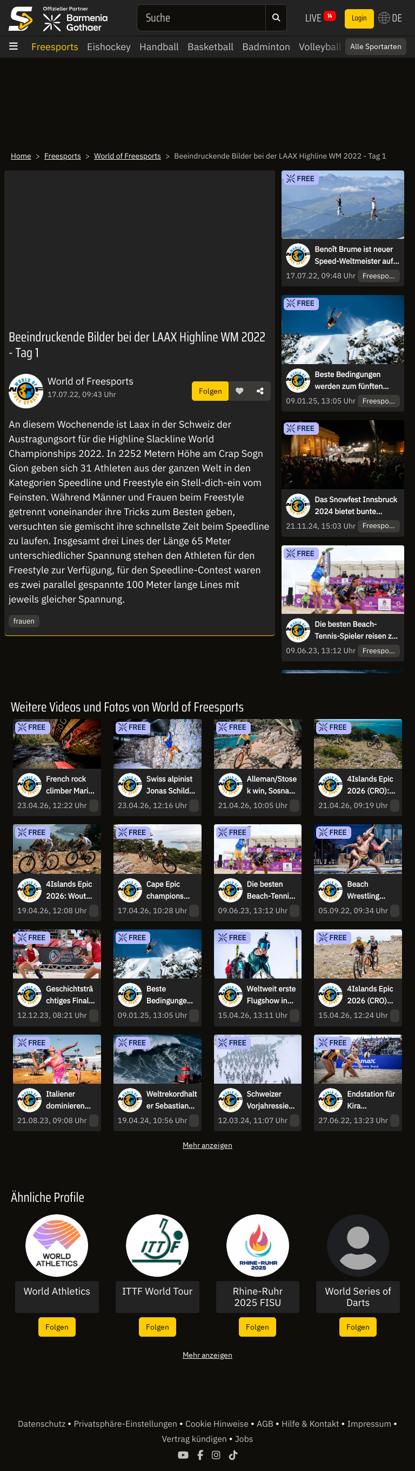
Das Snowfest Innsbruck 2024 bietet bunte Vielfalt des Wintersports (356, 506)
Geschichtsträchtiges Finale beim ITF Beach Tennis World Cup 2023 (69, 995)
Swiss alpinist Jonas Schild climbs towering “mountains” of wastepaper (170, 785)
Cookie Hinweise (218, 1424)
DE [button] (390, 17)
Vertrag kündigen (195, 1439)
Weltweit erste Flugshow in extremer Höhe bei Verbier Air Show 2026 (271, 995)
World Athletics (57, 1291)
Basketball (210, 46)
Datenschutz (43, 1424)
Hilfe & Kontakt (311, 1424)
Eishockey (109, 46)
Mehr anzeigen (207, 1145)
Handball (159, 46)
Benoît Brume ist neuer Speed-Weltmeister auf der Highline (353, 255)
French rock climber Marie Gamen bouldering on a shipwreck (69, 785)
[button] (239, 391)
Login (359, 18)
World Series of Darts (358, 1297)
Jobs (244, 1439)
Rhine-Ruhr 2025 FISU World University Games (258, 1297)
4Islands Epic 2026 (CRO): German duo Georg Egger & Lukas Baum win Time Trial (371, 785)
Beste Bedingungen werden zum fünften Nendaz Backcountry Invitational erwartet (349, 381)
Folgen (210, 391)
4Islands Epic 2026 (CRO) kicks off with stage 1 (370, 995)
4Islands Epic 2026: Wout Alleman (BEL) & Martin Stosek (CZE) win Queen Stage (70, 890)
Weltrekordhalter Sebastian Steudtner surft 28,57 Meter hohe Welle (171, 1100)
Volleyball (320, 46)
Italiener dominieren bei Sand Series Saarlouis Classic (65, 1100)
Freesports (54, 46)
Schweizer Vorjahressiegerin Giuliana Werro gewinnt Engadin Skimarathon (272, 1100)
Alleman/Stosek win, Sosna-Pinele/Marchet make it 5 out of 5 (272, 785)
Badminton (266, 46)
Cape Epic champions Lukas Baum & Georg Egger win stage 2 (170, 890)
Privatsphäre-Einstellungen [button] (126, 1424)
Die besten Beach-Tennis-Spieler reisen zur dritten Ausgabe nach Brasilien (356, 630)
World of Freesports (127, 156)
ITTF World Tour (157, 1291)
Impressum (370, 1424)
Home (21, 156)
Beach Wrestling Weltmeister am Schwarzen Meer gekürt (371, 890)
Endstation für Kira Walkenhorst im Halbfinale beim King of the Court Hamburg (370, 1100)
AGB (266, 1424)
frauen (24, 621)
